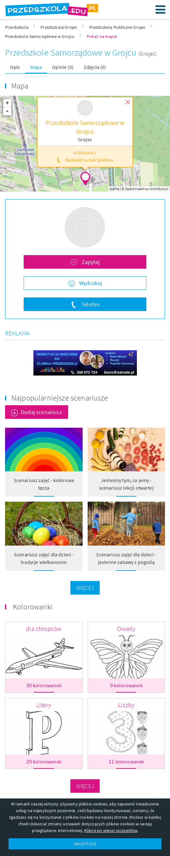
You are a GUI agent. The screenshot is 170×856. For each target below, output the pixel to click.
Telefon (90, 304)
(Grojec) (147, 53)
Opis (15, 67)
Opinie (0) (62, 67)
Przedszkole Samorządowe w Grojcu (71, 52)
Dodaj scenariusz (41, 412)
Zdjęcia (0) (95, 67)
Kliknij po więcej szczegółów (110, 830)
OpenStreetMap (137, 188)
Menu (160, 9)
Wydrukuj (90, 283)
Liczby (126, 705)
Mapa (36, 67)
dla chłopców (44, 629)
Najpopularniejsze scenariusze (59, 398)
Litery (43, 705)
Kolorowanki (33, 607)
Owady (126, 629)
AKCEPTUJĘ (85, 844)
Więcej (85, 587)
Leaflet (114, 188)
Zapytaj (89, 262)
